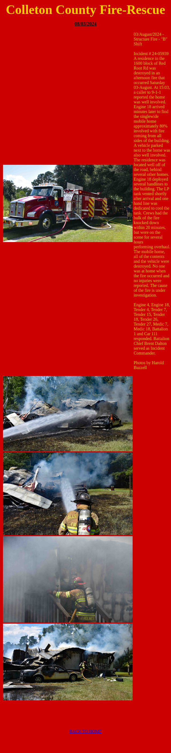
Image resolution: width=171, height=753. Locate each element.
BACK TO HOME (85, 731)
